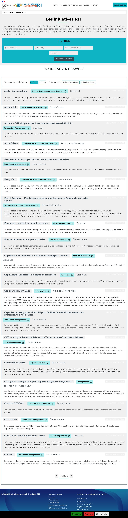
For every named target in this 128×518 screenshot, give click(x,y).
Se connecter (120, 5)
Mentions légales (55, 494)
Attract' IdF (10, 107)
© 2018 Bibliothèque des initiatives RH (20, 494)
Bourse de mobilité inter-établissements (26, 223)
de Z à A (42, 82)
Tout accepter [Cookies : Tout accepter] (76, 514)
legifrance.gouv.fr (84, 507)
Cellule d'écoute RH (14, 363)
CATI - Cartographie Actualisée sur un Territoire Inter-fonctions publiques (43, 337)
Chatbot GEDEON (14, 403)
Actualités (84, 5)
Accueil (5, 13)
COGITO (8, 455)
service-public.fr (84, 509)
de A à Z (33, 82)
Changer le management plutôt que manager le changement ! (38, 382)
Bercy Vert (10, 179)
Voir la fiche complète (115, 90)
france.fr (81, 501)
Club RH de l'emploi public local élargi (24, 436)
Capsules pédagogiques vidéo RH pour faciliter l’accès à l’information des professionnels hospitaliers (44, 313)
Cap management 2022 (17, 291)
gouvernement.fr (85, 504)
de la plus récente (88, 82)
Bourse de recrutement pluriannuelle (24, 239)
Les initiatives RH (70, 5)
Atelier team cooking (15, 91)
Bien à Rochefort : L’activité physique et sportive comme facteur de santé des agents (46, 199)
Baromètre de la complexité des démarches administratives (36, 159)
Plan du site (53, 500)
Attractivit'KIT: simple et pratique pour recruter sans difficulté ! (38, 123)
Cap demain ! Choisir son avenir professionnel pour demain (36, 256)
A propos (58, 5)
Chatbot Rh (10, 419)
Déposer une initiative (58, 508)
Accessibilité (54, 503)
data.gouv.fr (82, 498)
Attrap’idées (11, 143)
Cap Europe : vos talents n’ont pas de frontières (30, 275)
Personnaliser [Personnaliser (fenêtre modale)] (103, 514)
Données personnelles (58, 505)
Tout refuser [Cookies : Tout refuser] (89, 514)
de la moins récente (71, 82)
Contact (94, 5)
